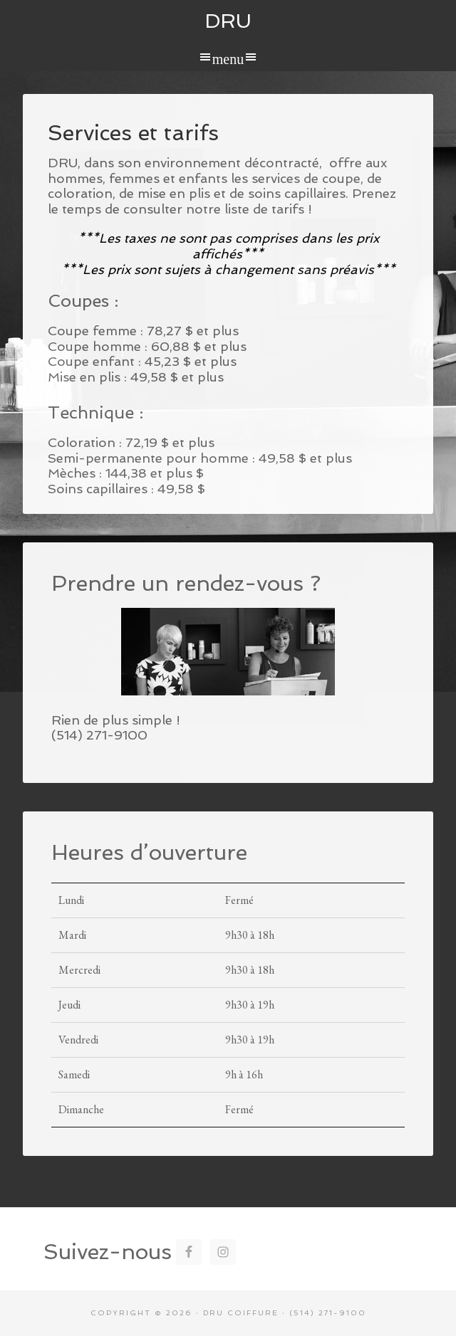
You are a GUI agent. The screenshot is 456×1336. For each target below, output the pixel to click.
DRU (228, 21)
